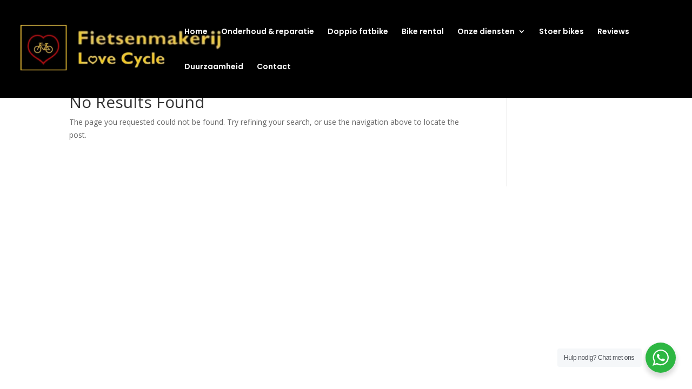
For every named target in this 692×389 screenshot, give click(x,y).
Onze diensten (486, 32)
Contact (274, 67)
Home (196, 32)
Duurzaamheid (213, 67)
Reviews (613, 32)
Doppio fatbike (358, 32)
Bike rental (423, 32)
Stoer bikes (561, 32)
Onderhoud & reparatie (267, 32)
